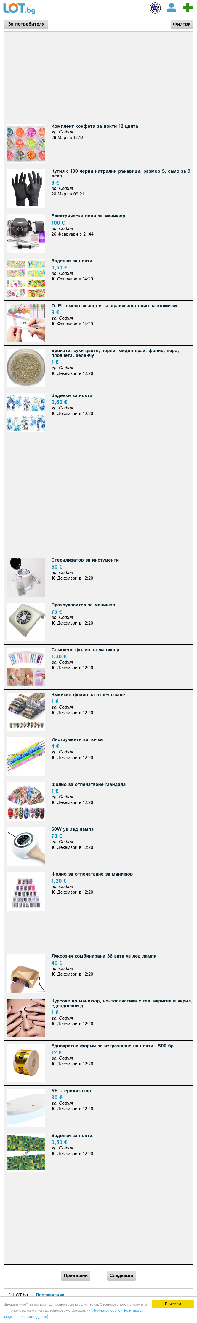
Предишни (76, 1275)
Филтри (182, 24)
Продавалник (50, 1295)
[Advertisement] (98, 76)
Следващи (121, 1275)
